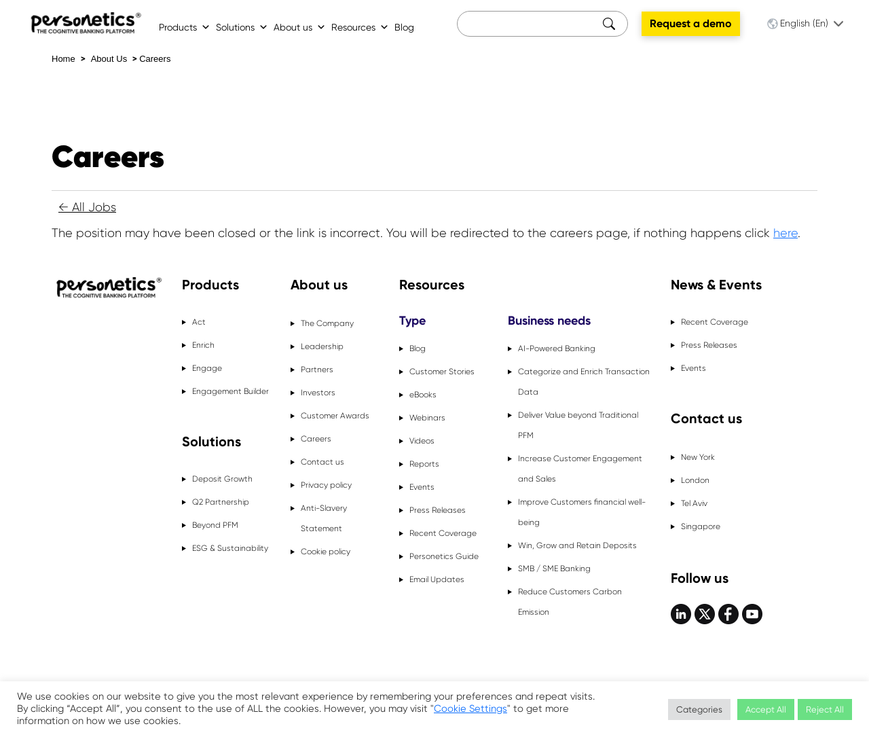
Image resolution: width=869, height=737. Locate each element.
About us (300, 27)
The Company (327, 323)
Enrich (203, 345)
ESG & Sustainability (230, 548)
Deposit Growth (222, 479)
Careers (154, 59)
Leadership (322, 346)
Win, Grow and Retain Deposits (577, 545)
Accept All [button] (765, 709)
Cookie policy (325, 551)
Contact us (322, 462)
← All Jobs (87, 207)
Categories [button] (699, 709)
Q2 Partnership (220, 502)
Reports (424, 464)
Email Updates (436, 579)
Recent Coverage (443, 533)
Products (184, 27)
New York (698, 457)
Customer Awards (335, 415)
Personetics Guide (444, 556)
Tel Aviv (694, 503)
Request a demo (691, 23)
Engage (207, 368)
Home (63, 59)
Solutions (242, 27)
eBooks (423, 394)
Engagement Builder (230, 391)
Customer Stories (442, 371)
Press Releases (437, 510)
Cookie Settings (470, 709)
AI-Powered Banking (556, 348)
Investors (318, 392)
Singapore (700, 526)
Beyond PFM (215, 525)
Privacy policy (326, 485)
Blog (404, 27)
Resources (360, 27)
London (695, 480)
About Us (109, 59)
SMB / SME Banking (554, 568)
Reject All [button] (825, 709)
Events (421, 487)
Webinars (427, 418)
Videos (421, 441)
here (785, 233)
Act (199, 322)
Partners (317, 369)
